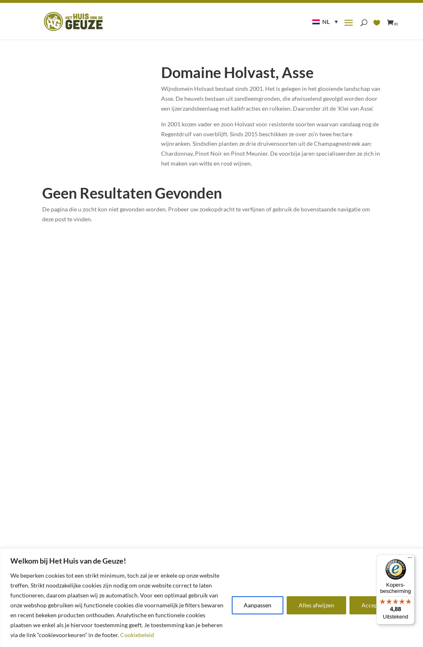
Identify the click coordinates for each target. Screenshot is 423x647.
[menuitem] (325, 22)
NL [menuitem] (326, 21)
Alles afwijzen (316, 605)
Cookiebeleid (137, 634)
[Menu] (410, 559)
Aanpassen (257, 605)
